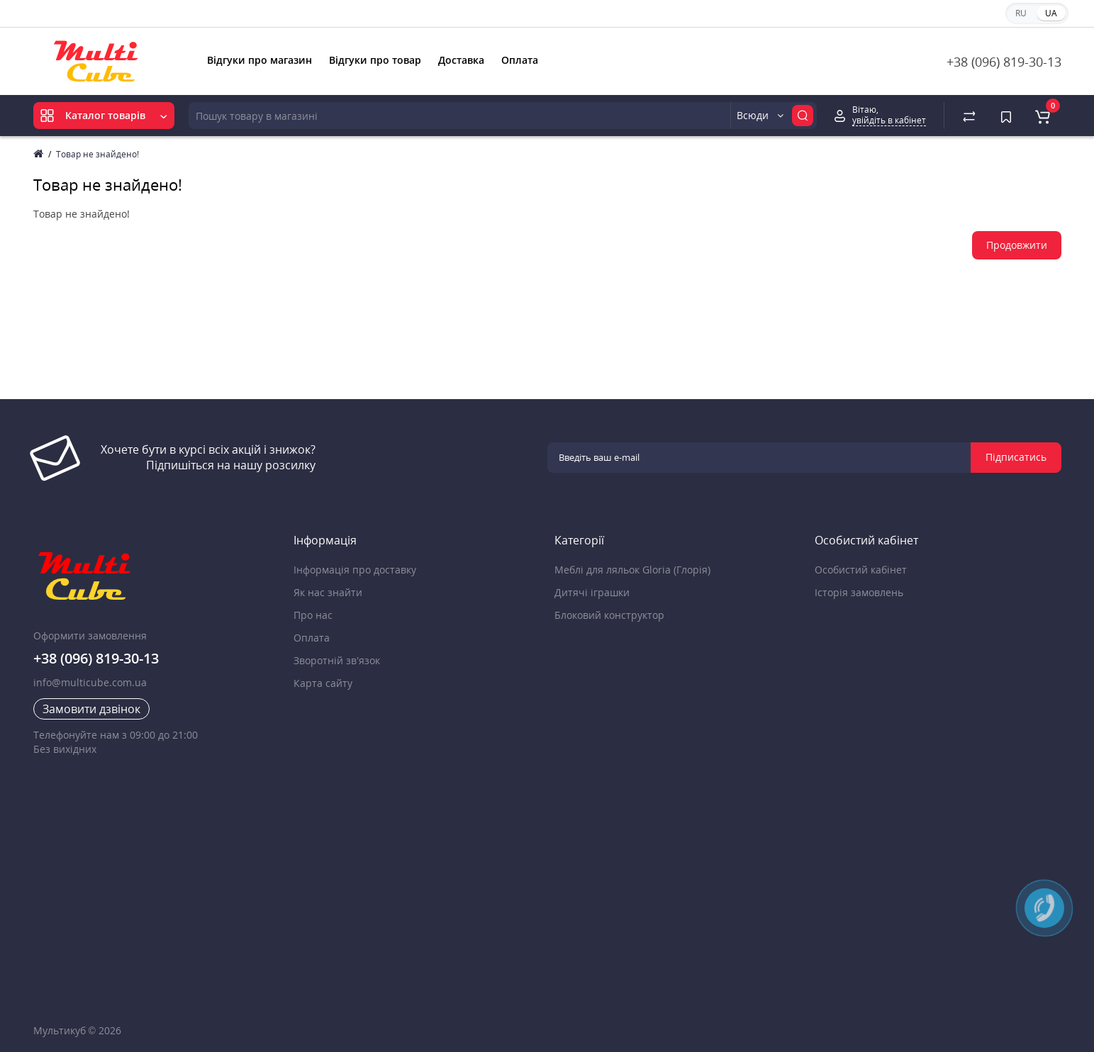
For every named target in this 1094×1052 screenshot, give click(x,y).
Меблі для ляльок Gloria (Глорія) (632, 569)
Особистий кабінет (861, 569)
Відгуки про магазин (259, 60)
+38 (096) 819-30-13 (1004, 61)
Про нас (313, 615)
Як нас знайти (328, 592)
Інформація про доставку (355, 569)
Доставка (461, 60)
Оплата (519, 60)
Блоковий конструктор (609, 615)
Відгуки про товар (375, 60)
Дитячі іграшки (592, 592)
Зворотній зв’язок (337, 660)
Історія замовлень (859, 592)
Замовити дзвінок (91, 709)
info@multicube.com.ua (90, 682)
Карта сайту (323, 683)
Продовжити (1016, 245)
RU (1021, 13)
